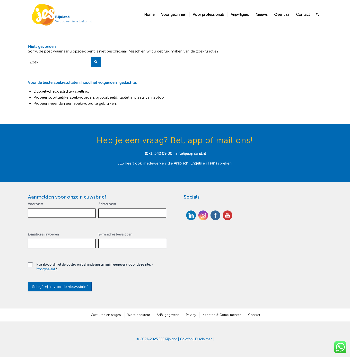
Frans (213, 163)
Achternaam (107, 204)
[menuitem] (149, 14)
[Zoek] (317, 14)
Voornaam (35, 204)
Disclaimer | (204, 339)
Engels (196, 163)
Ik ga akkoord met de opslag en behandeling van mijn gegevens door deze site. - (94, 267)
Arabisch (181, 163)
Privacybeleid (45, 269)
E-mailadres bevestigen (115, 234)
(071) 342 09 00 (158, 153)
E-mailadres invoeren (43, 234)
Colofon (186, 339)
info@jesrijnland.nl (190, 153)
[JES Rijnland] (62, 14)
